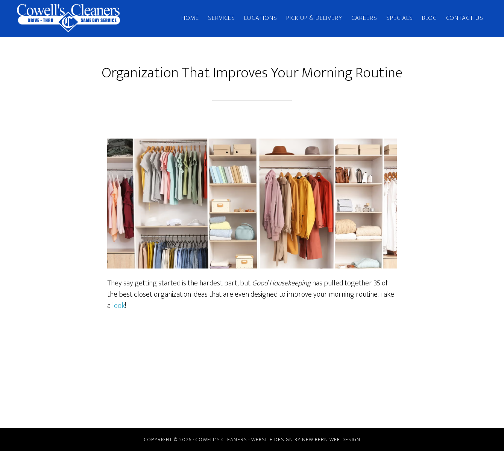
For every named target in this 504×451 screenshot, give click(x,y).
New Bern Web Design (331, 439)
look (118, 305)
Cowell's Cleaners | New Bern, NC (84, 18)
